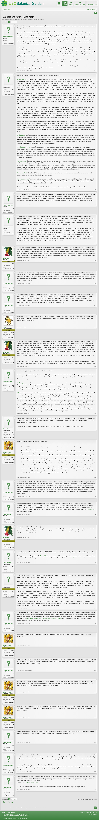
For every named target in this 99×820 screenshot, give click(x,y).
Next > (15, 22)
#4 (95, 243)
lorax (4, 328)
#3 (95, 211)
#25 (95, 799)
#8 (95, 337)
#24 (95, 775)
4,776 (12, 333)
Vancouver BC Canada (9, 463)
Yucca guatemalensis (23, 179)
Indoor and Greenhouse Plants (16, 19)
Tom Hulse (6, 258)
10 (13, 40)
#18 (95, 632)
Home (90, 816)
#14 (95, 523)
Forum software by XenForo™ (15, 817)
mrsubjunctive (7, 86)
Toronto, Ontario (10, 338)
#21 (95, 704)
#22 (95, 729)
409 (13, 433)
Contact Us (82, 815)
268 (13, 89)
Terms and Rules (93, 817)
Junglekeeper (7, 453)
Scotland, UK (11, 43)
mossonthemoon (33, 19)
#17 (95, 610)
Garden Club (91, 511)
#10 (95, 414)
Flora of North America (47, 557)
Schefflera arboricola (32, 786)
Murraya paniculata (22, 79)
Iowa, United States (9, 94)
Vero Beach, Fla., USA (9, 438)
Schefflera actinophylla (23, 147)
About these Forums (92, 4)
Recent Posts (6, 9)
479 (13, 264)
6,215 (12, 458)
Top (93, 816)
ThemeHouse (24, 819)
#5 (95, 268)
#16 (95, 572)
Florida (75, 559)
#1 (95, 70)
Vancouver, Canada (9, 598)
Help (87, 815)
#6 (95, 290)
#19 (95, 657)
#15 (95, 549)
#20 (95, 679)
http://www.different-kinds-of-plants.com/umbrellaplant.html (44, 620)
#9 (95, 367)
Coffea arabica (21, 135)
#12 (95, 478)
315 (13, 593)
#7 (95, 312)
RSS (96, 816)
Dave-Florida (7, 430)
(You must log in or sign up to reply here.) (87, 802)
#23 (95, 753)
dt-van (5, 588)
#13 (95, 500)
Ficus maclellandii (22, 173)
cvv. (22, 384)
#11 (95, 438)
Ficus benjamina (21, 161)
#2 (95, 189)
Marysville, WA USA (9, 268)
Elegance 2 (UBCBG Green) (8, 815)
